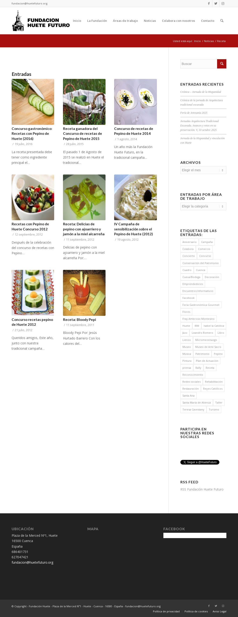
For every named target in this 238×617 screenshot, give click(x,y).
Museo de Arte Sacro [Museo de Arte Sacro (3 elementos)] (208, 347)
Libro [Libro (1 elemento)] (221, 332)
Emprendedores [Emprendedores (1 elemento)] (192, 284)
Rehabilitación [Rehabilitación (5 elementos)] (214, 381)
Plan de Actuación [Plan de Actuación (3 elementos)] (207, 360)
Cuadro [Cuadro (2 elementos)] (187, 270)
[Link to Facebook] (208, 3)
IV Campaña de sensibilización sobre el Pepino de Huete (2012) (133, 229)
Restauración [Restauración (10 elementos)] (190, 388)
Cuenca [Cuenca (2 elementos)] (200, 270)
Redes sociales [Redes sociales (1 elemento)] (191, 381)
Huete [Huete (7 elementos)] (186, 325)
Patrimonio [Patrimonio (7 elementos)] (202, 353)
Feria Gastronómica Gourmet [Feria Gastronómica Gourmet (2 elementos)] (200, 305)
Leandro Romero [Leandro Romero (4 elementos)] (202, 332)
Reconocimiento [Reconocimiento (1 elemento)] (192, 374)
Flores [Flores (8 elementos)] (186, 311)
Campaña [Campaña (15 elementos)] (207, 242)
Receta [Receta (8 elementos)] (210, 367)
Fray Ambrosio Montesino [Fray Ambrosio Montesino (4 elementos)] (198, 318)
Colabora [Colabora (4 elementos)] (188, 249)
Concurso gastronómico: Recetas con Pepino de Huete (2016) (32, 133)
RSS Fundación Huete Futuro (202, 489)
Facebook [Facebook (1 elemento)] (188, 298)
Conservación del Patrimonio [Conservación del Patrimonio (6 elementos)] (200, 263)
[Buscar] (221, 20)
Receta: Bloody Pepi (79, 319)
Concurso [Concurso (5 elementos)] (205, 256)
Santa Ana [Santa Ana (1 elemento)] (188, 395)
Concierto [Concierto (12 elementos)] (188, 256)
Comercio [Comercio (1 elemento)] (204, 249)
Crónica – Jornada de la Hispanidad (200, 92)
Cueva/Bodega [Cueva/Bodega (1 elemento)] (191, 277)
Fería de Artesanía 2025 (193, 112)
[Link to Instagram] (222, 3)
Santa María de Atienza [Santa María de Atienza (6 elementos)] (196, 402)
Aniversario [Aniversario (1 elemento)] (189, 242)
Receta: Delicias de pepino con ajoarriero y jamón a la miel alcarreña (84, 229)
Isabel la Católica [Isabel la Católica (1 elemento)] (214, 325)
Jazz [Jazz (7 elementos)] (184, 332)
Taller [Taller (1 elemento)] (218, 402)
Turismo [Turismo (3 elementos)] (214, 409)
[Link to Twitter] (215, 3)
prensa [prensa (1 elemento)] (186, 367)
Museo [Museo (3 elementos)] (186, 347)
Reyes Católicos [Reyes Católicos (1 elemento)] (212, 388)
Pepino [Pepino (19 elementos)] (218, 353)
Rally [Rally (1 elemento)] (198, 367)
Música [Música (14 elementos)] (186, 353)
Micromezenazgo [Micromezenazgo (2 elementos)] (206, 340)
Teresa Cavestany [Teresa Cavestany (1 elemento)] (193, 409)
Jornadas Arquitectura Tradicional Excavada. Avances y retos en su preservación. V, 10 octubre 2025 (199, 126)
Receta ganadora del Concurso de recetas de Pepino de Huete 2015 (82, 133)
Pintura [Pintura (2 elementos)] (187, 360)
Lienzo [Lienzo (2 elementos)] (186, 340)
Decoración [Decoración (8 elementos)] (212, 277)
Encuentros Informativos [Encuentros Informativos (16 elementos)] (197, 291)
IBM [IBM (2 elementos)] (197, 325)
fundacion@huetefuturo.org (30, 3)
